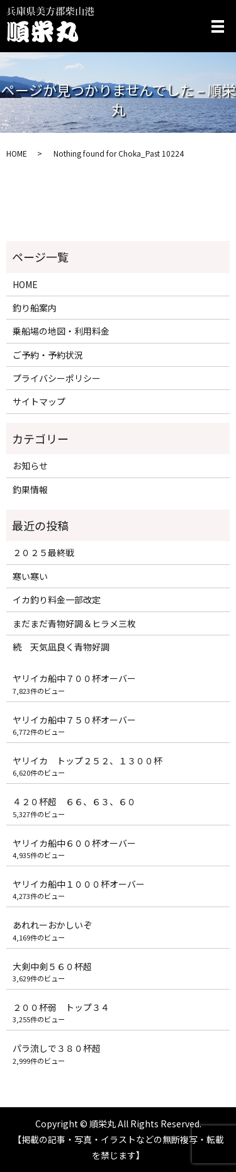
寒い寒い (30, 576)
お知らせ (30, 465)
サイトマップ (39, 401)
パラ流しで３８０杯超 (57, 1048)
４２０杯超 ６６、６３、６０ (74, 801)
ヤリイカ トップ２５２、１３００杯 (87, 760)
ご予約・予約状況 (48, 355)
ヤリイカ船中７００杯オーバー (74, 678)
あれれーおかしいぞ (52, 924)
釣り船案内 (35, 307)
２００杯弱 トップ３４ (61, 1007)
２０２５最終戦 (43, 552)
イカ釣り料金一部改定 (57, 599)
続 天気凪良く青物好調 (65, 646)
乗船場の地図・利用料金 (61, 331)
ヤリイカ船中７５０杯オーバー (74, 719)
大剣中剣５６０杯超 (52, 966)
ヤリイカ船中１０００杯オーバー (79, 884)
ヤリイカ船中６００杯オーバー (74, 843)
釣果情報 (30, 489)
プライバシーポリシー (57, 378)
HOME (16, 153)
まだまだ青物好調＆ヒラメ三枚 (74, 623)
